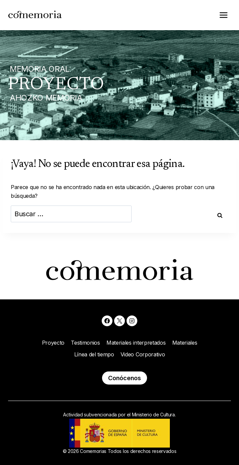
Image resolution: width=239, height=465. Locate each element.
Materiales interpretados (135, 342)
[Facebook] (107, 320)
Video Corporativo (143, 354)
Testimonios (85, 342)
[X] (119, 320)
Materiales (184, 342)
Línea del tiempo (94, 354)
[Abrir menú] (223, 14)
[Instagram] (132, 320)
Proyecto (53, 342)
